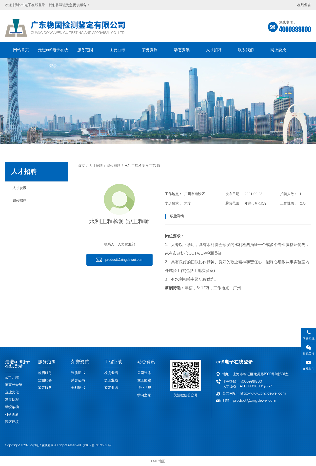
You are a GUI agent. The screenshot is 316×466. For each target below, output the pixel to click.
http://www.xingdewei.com (263, 393)
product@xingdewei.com (254, 400)
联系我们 (246, 50)
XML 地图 (158, 461)
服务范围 (85, 50)
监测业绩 (111, 380)
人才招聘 (214, 50)
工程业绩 (113, 361)
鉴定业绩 (111, 388)
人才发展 (19, 188)
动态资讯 (182, 50)
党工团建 (144, 380)
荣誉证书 (78, 380)
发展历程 (12, 399)
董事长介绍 (13, 385)
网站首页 (21, 50)
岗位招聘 (19, 200)
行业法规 (144, 388)
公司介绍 (12, 377)
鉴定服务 (45, 388)
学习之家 (144, 395)
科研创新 (12, 414)
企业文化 (12, 392)
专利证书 (78, 388)
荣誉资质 (150, 50)
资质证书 (78, 373)
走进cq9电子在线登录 (53, 53)
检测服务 (45, 373)
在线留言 (304, 5)
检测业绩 (111, 373)
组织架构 (12, 407)
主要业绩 (117, 50)
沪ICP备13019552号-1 (97, 445)
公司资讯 (144, 373)
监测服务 (45, 380)
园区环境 (12, 422)
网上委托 (278, 50)
